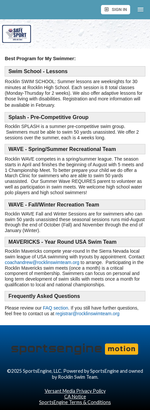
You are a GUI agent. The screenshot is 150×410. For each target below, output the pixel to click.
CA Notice (75, 396)
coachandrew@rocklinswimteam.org (42, 262)
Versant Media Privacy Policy (75, 391)
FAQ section (55, 308)
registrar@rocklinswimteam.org (88, 313)
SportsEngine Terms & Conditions (75, 402)
